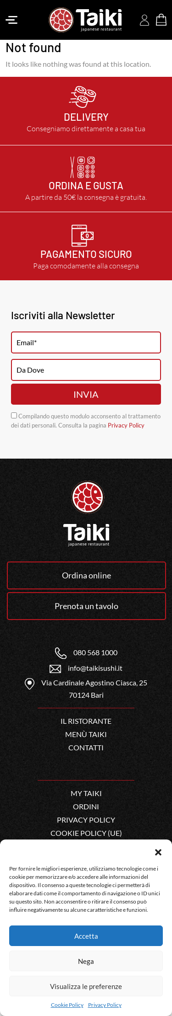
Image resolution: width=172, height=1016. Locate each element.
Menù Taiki (86, 734)
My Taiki (86, 793)
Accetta (86, 936)
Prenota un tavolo (86, 606)
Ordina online (86, 575)
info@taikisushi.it (86, 667)
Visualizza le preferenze (86, 986)
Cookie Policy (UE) (86, 833)
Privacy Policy (105, 1004)
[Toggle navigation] (11, 20)
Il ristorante (86, 721)
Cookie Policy (67, 1004)
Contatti (86, 747)
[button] (158, 851)
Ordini (86, 806)
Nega (86, 961)
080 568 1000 (86, 652)
